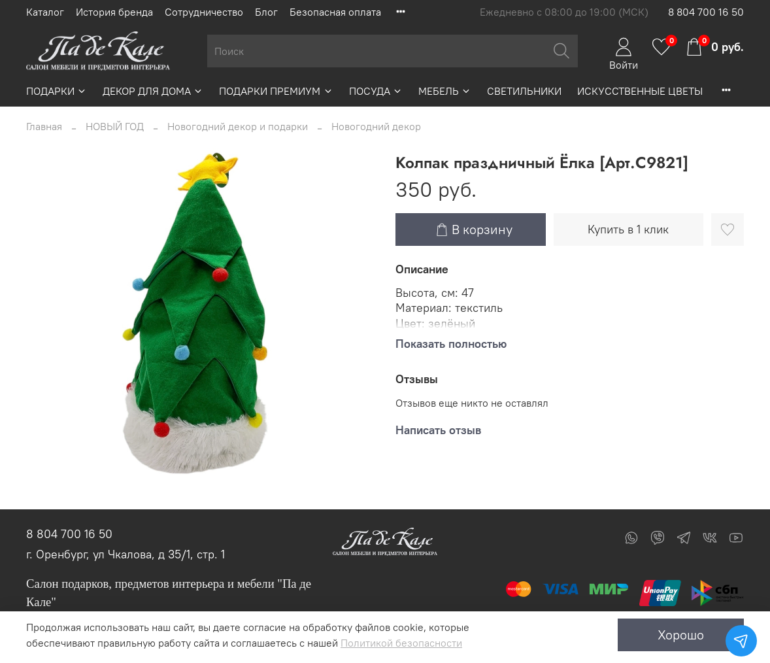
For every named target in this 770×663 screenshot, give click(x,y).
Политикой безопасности (401, 642)
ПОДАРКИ (56, 90)
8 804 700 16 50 (706, 11)
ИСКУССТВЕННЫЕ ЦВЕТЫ (640, 90)
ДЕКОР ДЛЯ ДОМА (153, 90)
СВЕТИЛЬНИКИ (524, 90)
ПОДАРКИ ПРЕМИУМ (276, 90)
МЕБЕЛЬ (444, 90)
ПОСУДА (376, 90)
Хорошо (681, 634)
